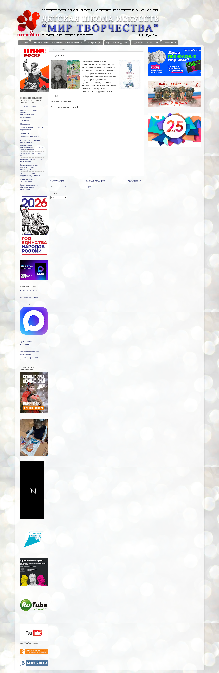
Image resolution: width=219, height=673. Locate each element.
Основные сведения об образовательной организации (57, 42)
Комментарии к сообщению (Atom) (79, 187)
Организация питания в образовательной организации (30, 187)
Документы (24, 120)
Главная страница (95, 180)
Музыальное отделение (117, 42)
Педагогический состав (29, 137)
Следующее (57, 180)
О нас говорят (26, 294)
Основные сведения (28, 106)
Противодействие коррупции (27, 342)
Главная (24, 42)
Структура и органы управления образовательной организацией (28, 113)
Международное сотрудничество (27, 180)
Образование (25, 124)
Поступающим (94, 42)
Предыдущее (133, 180)
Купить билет (169, 42)
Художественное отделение (145, 42)
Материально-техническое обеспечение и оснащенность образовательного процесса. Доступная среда (31, 145)
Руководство (25, 133)
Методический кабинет (29, 297)
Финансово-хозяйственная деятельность (31, 160)
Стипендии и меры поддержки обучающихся (30, 174)
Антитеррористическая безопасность (29, 353)
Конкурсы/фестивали (28, 290)
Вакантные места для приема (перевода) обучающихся (29, 167)
